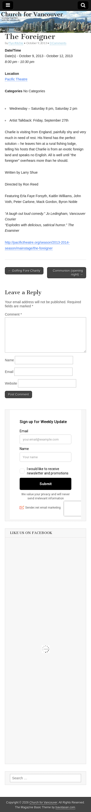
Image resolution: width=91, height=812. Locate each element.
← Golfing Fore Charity (24, 270)
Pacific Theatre (16, 79)
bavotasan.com (65, 807)
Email (9, 372)
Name (9, 360)
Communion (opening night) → (68, 272)
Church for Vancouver (43, 802)
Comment (13, 314)
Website (11, 383)
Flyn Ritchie (15, 43)
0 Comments (58, 43)
